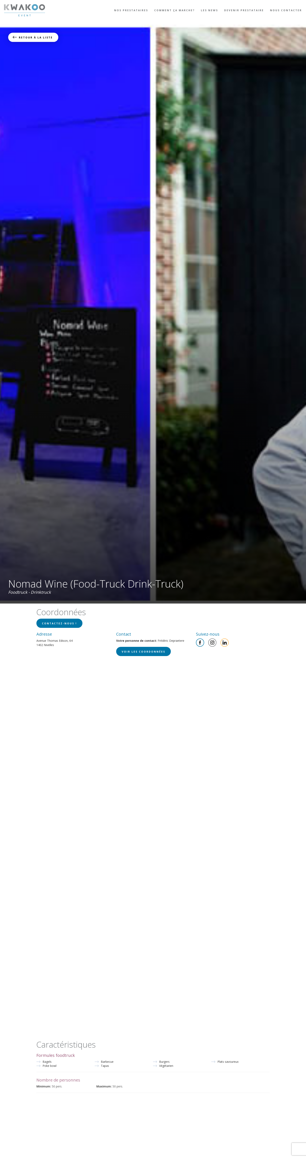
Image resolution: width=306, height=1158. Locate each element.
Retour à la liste (36, 37)
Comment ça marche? (174, 10)
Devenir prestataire (244, 10)
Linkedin (224, 642)
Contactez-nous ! (59, 623)
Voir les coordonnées (143, 651)
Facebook (200, 642)
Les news (209, 10)
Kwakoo (24, 10)
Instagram (212, 642)
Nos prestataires (131, 10)
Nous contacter (286, 10)
